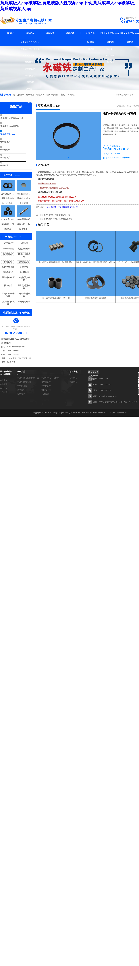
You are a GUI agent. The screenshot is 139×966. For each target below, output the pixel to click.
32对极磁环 (8, 254)
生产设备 (110, 55)
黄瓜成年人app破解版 (30, 49)
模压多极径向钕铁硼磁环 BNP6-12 (56, 297)
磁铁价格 (70, 33)
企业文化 (110, 42)
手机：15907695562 (101, 379)
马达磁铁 (30, 102)
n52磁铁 (70, 94)
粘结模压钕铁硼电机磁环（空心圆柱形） (56, 261)
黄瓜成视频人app (30, 55)
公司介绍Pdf (122, 413)
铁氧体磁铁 (30, 69)
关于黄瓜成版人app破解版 (110, 37)
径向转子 (30, 89)
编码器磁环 (18, 94)
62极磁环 (24, 243)
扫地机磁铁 (24, 272)
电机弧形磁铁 (24, 248)
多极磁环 (30, 82)
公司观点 (110, 62)
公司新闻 (90, 42)
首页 (129, 106)
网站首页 (10, 33)
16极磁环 (74, 207)
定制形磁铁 (8, 272)
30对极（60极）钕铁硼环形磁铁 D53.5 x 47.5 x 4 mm (98, 262)
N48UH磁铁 (8, 248)
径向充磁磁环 (24, 301)
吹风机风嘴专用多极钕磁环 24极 (57, 215)
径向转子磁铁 (52, 94)
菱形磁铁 (24, 267)
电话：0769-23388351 (102, 385)
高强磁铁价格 (8, 267)
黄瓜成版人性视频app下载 (30, 43)
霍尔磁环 (8, 285)
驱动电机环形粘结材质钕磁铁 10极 (58, 219)
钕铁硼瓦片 (30, 62)
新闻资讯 (90, 33)
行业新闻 (90, 49)
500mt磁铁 (24, 262)
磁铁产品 (30, 33)
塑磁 (63, 94)
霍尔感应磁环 (8, 277)
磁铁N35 (40, 94)
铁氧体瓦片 (30, 76)
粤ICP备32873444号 (97, 413)
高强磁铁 (8, 262)
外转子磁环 (51, 207)
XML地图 (111, 413)
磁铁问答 (50, 33)
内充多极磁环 (63, 207)
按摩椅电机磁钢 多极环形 (98, 297)
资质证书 (110, 49)
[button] (68, 157)
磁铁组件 (30, 96)
